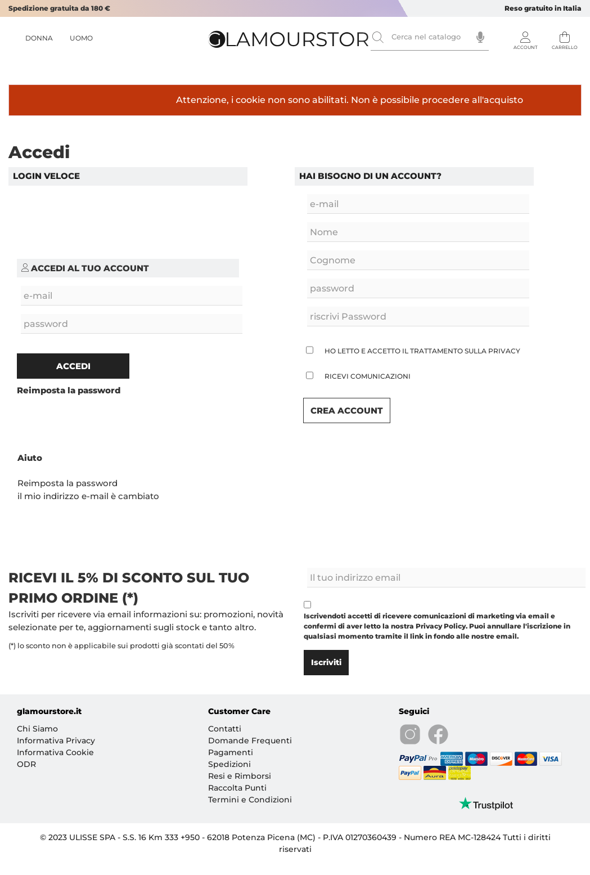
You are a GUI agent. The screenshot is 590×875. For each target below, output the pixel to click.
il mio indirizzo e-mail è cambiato (88, 496)
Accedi (73, 366)
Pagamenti (230, 752)
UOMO (81, 38)
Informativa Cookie (55, 752)
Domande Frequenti (250, 740)
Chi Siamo (37, 729)
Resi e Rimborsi (239, 776)
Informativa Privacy (56, 740)
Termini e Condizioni (250, 800)
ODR (26, 764)
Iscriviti (326, 662)
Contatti (224, 729)
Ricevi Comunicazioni (368, 376)
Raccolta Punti (237, 788)
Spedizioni (229, 764)
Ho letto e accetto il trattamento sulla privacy (422, 351)
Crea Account (346, 410)
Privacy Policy (441, 626)
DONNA (39, 38)
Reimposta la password (67, 483)
